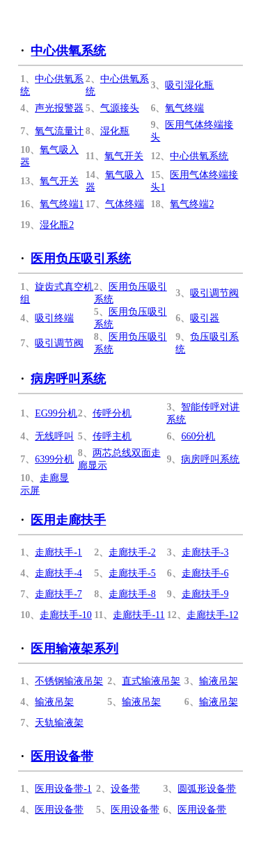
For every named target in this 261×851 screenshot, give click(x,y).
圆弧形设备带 (206, 789)
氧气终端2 (192, 204)
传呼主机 (112, 436)
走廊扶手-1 (58, 552)
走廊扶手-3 (205, 552)
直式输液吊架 (151, 681)
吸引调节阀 (214, 293)
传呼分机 (112, 413)
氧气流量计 (59, 131)
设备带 (125, 789)
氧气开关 (123, 156)
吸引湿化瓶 (189, 85)
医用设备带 (62, 756)
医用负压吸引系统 (81, 259)
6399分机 (54, 459)
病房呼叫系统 (68, 379)
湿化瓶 (114, 131)
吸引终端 (54, 318)
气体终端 (124, 204)
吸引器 (204, 318)
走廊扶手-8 (132, 594)
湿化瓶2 (57, 225)
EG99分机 (56, 413)
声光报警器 (59, 108)
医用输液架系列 (74, 649)
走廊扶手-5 (132, 573)
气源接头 (119, 108)
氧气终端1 (62, 204)
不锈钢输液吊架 (69, 681)
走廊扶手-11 (138, 615)
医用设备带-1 (63, 789)
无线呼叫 (54, 436)
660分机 (198, 436)
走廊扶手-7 (58, 594)
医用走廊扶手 (68, 520)
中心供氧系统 (68, 51)
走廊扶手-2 (132, 552)
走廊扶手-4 (58, 573)
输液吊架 (218, 681)
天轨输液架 (59, 723)
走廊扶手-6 (205, 573)
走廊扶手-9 (205, 594)
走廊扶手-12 (213, 615)
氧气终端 (184, 108)
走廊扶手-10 (66, 615)
